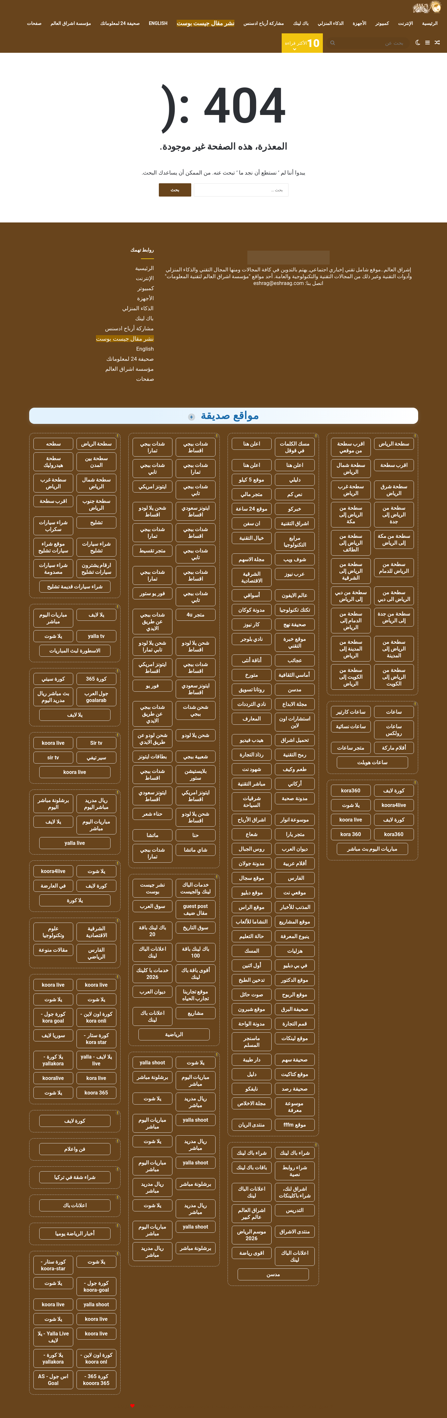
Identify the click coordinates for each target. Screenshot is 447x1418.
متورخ (251, 675)
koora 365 (96, 1093)
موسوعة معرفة (295, 1106)
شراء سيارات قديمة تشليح (75, 587)
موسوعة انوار (294, 820)
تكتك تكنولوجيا (294, 610)
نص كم (294, 494)
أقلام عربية (295, 863)
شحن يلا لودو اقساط (152, 511)
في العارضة (53, 886)
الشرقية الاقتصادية (251, 577)
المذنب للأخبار (295, 907)
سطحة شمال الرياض (350, 468)
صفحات (34, 23)
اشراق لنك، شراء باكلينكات (295, 1192)
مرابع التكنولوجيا (295, 541)
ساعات (394, 712)
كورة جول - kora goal (53, 1017)
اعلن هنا (251, 444)
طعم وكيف (295, 769)
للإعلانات (121, 1406)
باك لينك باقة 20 (152, 931)
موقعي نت (294, 893)
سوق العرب (152, 906)
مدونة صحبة (295, 798)
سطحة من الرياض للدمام (394, 567)
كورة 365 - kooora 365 (96, 1379)
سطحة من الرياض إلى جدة (394, 515)
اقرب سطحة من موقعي (351, 447)
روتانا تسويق (252, 689)
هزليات (294, 951)
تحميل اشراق (295, 740)
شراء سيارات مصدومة (53, 568)
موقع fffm (294, 1125)
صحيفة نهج (294, 624)
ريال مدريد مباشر (195, 1101)
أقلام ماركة (394, 748)
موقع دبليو (251, 893)
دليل (251, 1074)
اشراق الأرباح (251, 820)
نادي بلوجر (252, 639)
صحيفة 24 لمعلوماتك (120, 23)
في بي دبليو (295, 965)
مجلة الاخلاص (251, 1103)
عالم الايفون (295, 595)
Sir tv (96, 743)
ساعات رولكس (394, 729)
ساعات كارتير (351, 712)
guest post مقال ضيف (195, 909)
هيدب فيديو (252, 740)
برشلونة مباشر (152, 1077)
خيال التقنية (251, 538)
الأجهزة (359, 23)
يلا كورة (75, 900)
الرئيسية (430, 23)
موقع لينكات (294, 1038)
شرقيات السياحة (252, 801)
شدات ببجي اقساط (195, 447)
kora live (96, 1078)
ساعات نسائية (351, 726)
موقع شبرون (251, 1009)
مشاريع (196, 1013)
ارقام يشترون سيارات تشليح (96, 568)
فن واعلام (75, 1149)
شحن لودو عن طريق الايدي (152, 738)
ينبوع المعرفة (294, 936)
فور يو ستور (152, 593)
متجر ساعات (351, 748)
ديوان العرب (295, 849)
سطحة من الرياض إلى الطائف (350, 543)
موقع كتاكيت (295, 1074)
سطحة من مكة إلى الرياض (394, 539)
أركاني (294, 784)
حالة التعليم (251, 936)
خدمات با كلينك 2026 (152, 973)
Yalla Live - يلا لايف (53, 1337)
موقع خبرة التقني (294, 642)
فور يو (152, 686)
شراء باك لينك (295, 1153)
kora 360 (350, 834)
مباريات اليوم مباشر (196, 1080)
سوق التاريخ (195, 928)
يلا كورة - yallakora (53, 1060)
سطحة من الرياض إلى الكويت (394, 677)
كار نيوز (251, 624)
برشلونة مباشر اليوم (53, 803)
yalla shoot (152, 1063)
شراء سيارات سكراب (53, 525)
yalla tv (96, 636)
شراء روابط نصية (294, 1170)
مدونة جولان (252, 863)
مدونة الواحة (251, 1024)
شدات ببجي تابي (152, 468)
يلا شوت (350, 805)
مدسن (294, 689)
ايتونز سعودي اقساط (196, 511)
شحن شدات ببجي (195, 710)
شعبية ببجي (195, 757)
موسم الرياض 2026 (251, 1235)
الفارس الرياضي (96, 953)
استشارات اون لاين (294, 722)
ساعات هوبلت (372, 762)
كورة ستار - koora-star (53, 1265)
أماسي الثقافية (294, 675)
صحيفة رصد (295, 1089)
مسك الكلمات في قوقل (295, 447)
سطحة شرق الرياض (394, 489)
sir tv (53, 757)
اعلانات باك (75, 1205)
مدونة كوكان (251, 610)
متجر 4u (195, 615)
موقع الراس (252, 907)
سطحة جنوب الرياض (96, 504)
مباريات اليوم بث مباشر (372, 849)
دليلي (294, 480)
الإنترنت (405, 23)
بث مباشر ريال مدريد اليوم (53, 696)
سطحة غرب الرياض (351, 489)
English (158, 23)
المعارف (251, 719)
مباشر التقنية (251, 784)
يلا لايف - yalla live (96, 1060)
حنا (195, 835)
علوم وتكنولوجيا (53, 931)
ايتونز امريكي (152, 486)
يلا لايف (96, 615)
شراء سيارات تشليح (96, 547)
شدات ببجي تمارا (152, 447)
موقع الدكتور (294, 980)
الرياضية (174, 1034)
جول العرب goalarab (96, 696)
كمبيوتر (382, 23)
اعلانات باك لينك (152, 1016)
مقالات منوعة (53, 950)
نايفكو (251, 1089)
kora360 (350, 791)
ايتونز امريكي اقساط (152, 667)
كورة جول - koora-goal (96, 1286)
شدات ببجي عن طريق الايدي (152, 621)
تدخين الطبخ (252, 980)
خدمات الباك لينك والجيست (195, 888)
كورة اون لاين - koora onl (96, 1358)
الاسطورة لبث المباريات (74, 651)
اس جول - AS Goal (53, 1379)
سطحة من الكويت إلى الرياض (350, 677)
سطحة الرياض (394, 444)
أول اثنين (251, 965)
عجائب (295, 660)
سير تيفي (96, 757)
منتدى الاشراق (294, 1232)
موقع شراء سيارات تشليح (53, 547)
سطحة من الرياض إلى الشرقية (350, 571)
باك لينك (300, 23)
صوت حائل (251, 995)
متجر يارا (295, 834)
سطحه (53, 444)
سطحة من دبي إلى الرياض (351, 595)
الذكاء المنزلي (331, 23)
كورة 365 (96, 679)
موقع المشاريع (294, 922)
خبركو (294, 509)
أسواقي (251, 595)
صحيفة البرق (295, 1009)
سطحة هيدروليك (53, 461)
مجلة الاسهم (252, 559)
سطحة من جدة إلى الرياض (394, 617)
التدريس (294, 1210)
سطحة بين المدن (96, 461)
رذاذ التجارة (252, 755)
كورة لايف (394, 791)
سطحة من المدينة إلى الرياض (350, 649)
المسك (251, 951)
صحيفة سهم (295, 1060)
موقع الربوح (294, 995)
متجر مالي (252, 494)
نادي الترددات (251, 704)
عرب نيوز (295, 574)
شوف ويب (294, 559)
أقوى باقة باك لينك (195, 973)
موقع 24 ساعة (251, 509)
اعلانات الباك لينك (251, 1192)
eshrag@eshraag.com (278, 283)
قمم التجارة (294, 1024)
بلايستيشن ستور (195, 774)
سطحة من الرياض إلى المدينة (394, 649)
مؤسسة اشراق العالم (71, 23)
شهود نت (251, 769)
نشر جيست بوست (152, 888)
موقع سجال (251, 878)
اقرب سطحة (394, 465)
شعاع (251, 834)
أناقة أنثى (251, 660)
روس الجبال (252, 849)
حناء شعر (152, 814)
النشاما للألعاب (252, 922)
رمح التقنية (294, 755)
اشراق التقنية (295, 523)
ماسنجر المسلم (251, 1041)
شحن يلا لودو (195, 735)
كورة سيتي (53, 679)
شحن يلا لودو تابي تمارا (152, 646)
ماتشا (153, 835)
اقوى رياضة (251, 1253)
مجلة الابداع (294, 704)
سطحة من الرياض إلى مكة (350, 515)
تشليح (96, 522)
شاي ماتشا (195, 850)
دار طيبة (252, 1060)
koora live (350, 820)
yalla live (75, 843)
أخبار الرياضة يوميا (74, 1234)
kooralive (53, 1078)
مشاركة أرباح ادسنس (263, 23)
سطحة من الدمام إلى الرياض (350, 620)
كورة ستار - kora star (96, 1038)
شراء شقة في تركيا (75, 1177)
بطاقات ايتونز (152, 757)
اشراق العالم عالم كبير (251, 1213)
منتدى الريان (251, 1125)
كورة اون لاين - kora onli (96, 1017)
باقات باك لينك (251, 1167)
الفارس (294, 878)
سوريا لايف (53, 1035)
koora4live (394, 805)
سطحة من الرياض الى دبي (394, 595)
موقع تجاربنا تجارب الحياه (195, 995)
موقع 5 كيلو (251, 480)
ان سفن (251, 523)
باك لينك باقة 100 (195, 952)
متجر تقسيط (152, 551)
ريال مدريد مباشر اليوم (96, 803)
